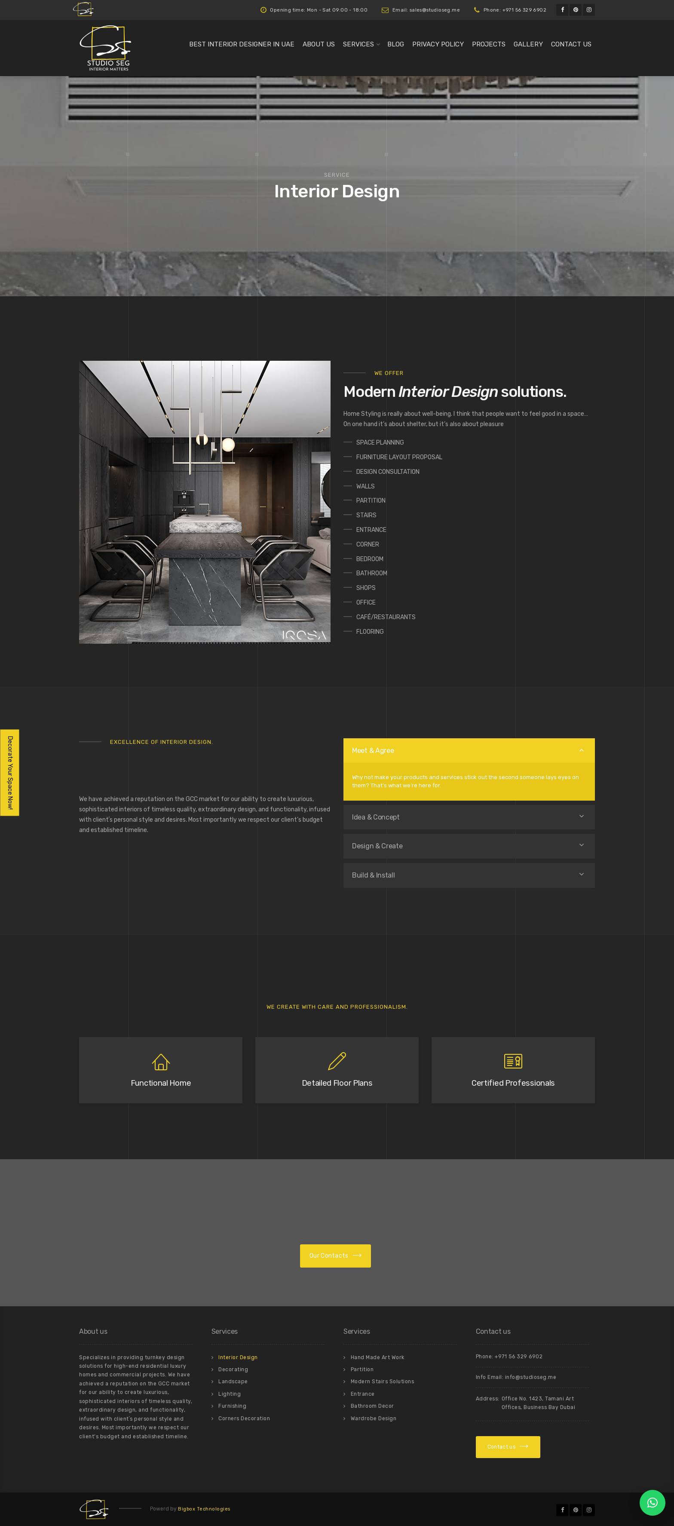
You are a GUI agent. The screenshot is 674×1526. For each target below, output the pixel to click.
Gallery (528, 44)
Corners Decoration (244, 1418)
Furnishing (232, 1406)
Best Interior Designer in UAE (241, 44)
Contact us (571, 44)
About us (319, 44)
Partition (362, 1369)
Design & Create (377, 846)
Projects (489, 44)
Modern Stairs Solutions (382, 1382)
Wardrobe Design (374, 1418)
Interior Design (238, 1357)
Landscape (233, 1382)
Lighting (229, 1394)
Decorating (233, 1369)
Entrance (363, 1394)
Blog (395, 44)
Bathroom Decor (372, 1406)
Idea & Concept (376, 817)
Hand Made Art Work (377, 1357)
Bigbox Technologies (204, 1509)
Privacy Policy (438, 44)
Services (358, 44)
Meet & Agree (373, 750)
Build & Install (373, 875)
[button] (652, 1503)
